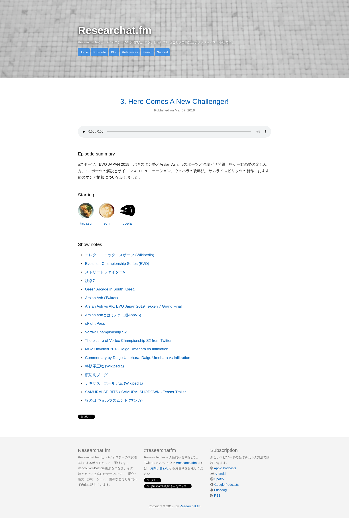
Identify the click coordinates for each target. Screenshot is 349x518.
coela (127, 214)
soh (107, 214)
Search (147, 52)
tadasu (86, 214)
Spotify (219, 479)
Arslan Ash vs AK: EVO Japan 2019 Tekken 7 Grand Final (133, 306)
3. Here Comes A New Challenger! (174, 101)
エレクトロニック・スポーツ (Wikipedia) (119, 255)
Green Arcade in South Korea (109, 289)
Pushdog (220, 490)
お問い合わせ (159, 468)
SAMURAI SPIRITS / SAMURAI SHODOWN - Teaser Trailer (135, 392)
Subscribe (99, 52)
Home (84, 52)
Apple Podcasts (225, 468)
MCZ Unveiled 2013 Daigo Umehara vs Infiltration (126, 349)
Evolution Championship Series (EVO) (117, 264)
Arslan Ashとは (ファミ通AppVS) (113, 315)
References (130, 52)
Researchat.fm (115, 30)
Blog (114, 52)
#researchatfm (186, 463)
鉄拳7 (90, 281)
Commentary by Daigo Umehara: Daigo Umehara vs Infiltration (137, 358)
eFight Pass (95, 323)
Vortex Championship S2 (106, 332)
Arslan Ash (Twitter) (101, 298)
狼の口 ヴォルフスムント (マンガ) (114, 400)
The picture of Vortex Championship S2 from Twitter (128, 341)
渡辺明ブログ (96, 375)
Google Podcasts (226, 484)
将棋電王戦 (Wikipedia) (104, 366)
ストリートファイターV (105, 272)
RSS (217, 495)
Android (220, 474)
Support (162, 52)
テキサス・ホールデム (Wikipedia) (114, 383)
